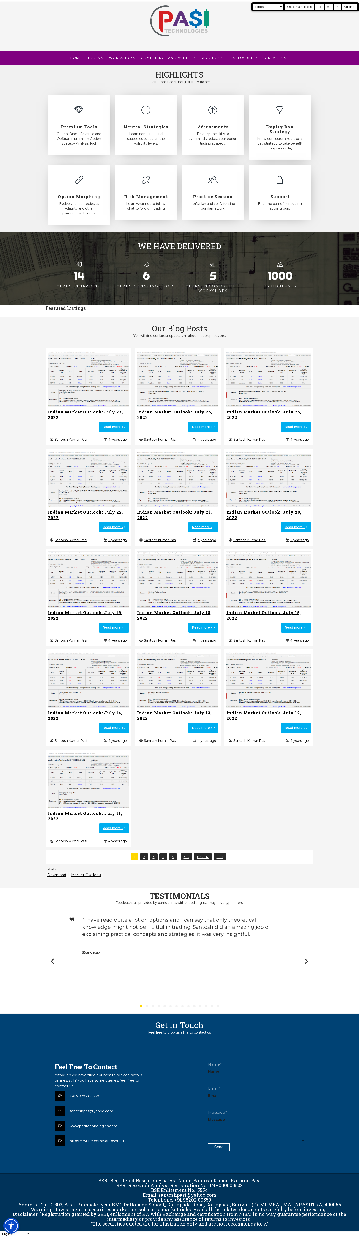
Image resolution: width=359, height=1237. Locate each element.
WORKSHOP (120, 58)
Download (56, 875)
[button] (11, 1225)
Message (216, 1119)
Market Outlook (86, 875)
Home (76, 58)
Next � (203, 857)
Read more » (113, 427)
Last (220, 857)
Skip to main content (299, 6)
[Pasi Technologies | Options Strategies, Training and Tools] (179, 38)
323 (186, 857)
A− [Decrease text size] (329, 6)
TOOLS (93, 58)
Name (213, 1071)
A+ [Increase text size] (319, 6)
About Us (210, 58)
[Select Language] (268, 7)
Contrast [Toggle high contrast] (349, 6)
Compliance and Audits (166, 58)
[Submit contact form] (219, 1147)
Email (213, 1095)
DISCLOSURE (241, 58)
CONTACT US (274, 58)
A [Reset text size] (337, 6)
